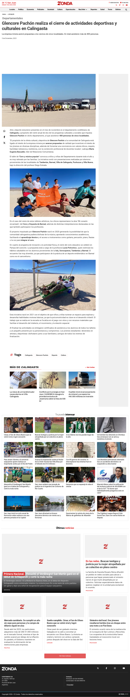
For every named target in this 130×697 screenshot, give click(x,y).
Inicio (4, 14)
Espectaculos (70, 9)
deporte (54, 355)
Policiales (40, 9)
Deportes (94, 9)
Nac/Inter (83, 9)
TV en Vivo (124, 3)
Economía (30, 9)
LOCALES (11, 14)
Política (20, 9)
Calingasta (28, 355)
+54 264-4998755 (78, 681)
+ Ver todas (90, 367)
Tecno (110, 9)
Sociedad (50, 9)
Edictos (118, 9)
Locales (12, 9)
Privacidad (70, 685)
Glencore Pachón (42, 355)
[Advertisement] (65, 59)
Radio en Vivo (113, 3)
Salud (102, 9)
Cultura (59, 9)
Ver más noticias (65, 656)
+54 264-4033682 (77, 679)
